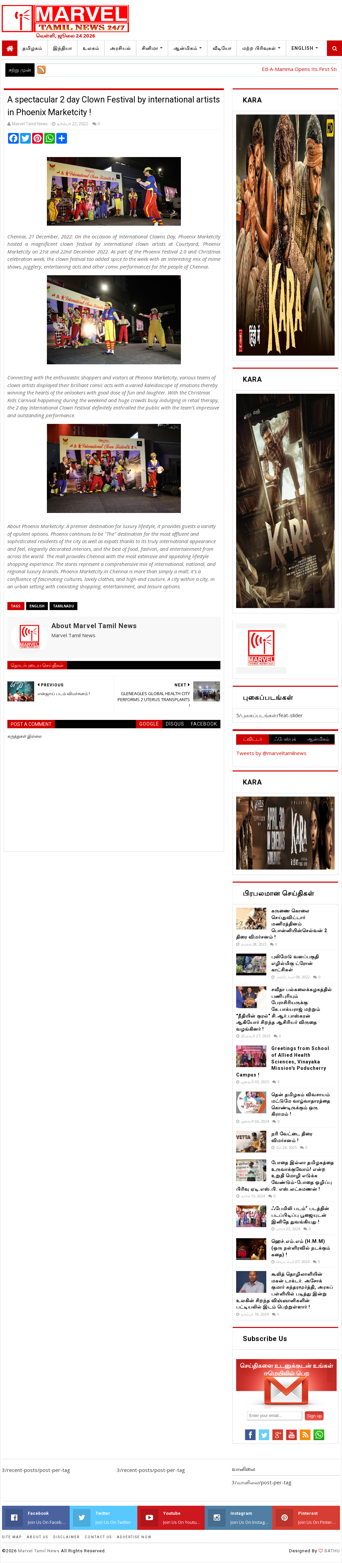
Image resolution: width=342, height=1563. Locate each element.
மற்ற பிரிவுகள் (259, 48)
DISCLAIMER (66, 1537)
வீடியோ (222, 48)
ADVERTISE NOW (134, 1537)
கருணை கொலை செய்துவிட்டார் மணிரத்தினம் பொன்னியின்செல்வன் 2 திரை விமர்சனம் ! (281, 924)
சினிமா (150, 48)
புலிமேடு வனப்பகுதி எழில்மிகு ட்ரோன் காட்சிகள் (295, 963)
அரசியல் (120, 48)
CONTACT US (98, 1537)
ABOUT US (37, 1537)
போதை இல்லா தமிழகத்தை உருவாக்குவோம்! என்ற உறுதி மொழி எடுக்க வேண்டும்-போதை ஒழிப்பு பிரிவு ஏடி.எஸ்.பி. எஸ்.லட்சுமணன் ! (285, 1175)
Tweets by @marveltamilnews (271, 753)
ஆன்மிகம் (185, 48)
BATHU (331, 1550)
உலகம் (91, 48)
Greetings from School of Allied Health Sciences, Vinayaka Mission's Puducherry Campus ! (282, 1061)
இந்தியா (62, 48)
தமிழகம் (32, 48)
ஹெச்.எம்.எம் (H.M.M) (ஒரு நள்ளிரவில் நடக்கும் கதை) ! (300, 1248)
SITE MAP (12, 1537)
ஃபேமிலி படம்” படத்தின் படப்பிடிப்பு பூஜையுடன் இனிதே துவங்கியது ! (300, 1215)
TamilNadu (63, 606)
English (302, 48)
